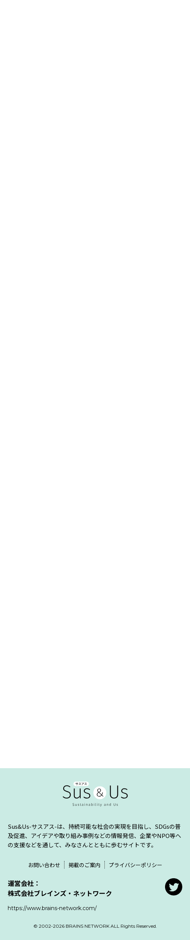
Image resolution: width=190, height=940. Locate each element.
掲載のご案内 (84, 865)
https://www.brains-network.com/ (52, 908)
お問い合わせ (44, 865)
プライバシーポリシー (135, 865)
